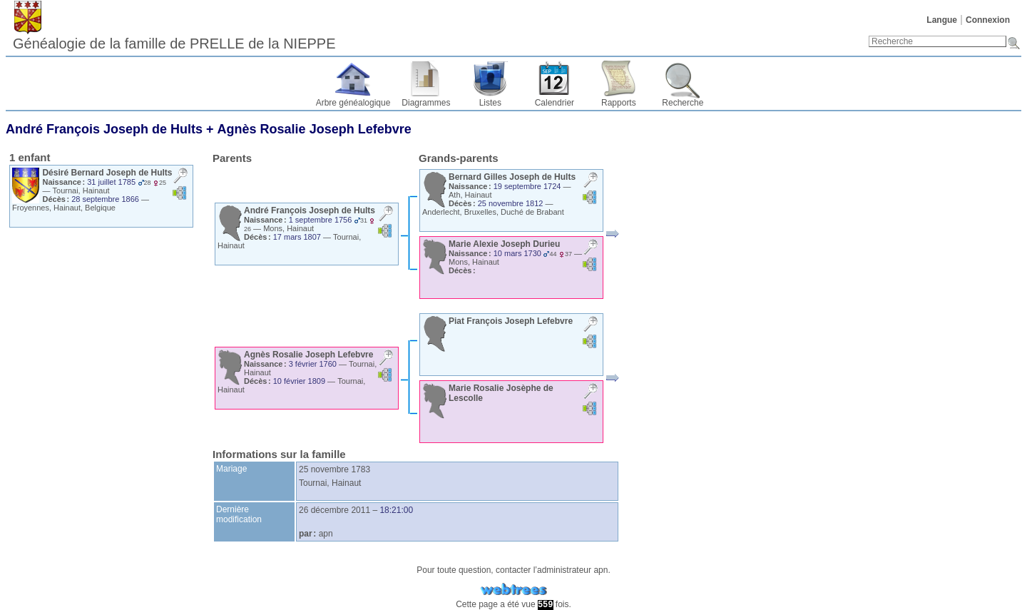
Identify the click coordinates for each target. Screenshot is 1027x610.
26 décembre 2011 (334, 510)
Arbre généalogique (353, 103)
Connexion (988, 20)
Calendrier (554, 103)
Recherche (682, 103)
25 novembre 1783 (334, 469)
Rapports (618, 103)
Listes (490, 103)
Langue (941, 20)
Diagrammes (426, 103)
